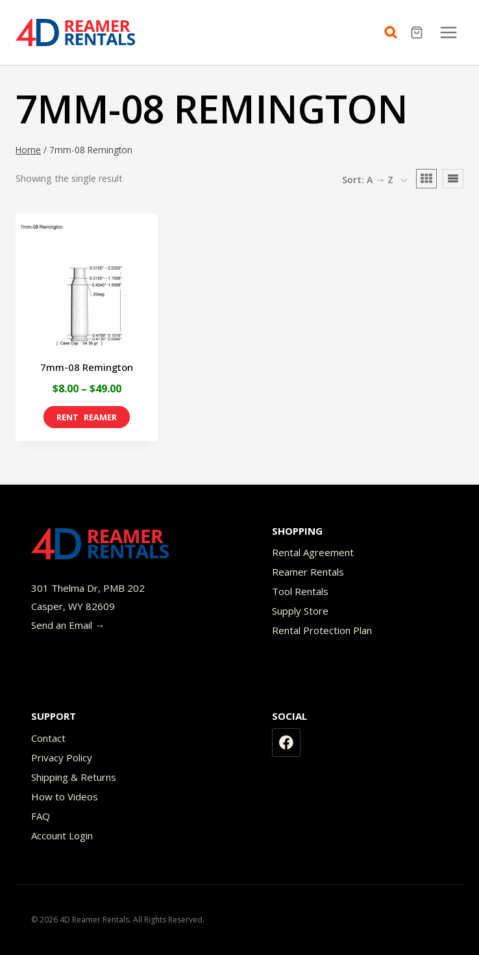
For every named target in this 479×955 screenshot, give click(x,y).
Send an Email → (67, 624)
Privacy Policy (61, 757)
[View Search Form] (394, 32)
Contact (48, 738)
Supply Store (300, 610)
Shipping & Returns (73, 776)
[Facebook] (286, 742)
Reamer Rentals (308, 571)
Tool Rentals (300, 591)
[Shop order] (374, 181)
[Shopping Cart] (418, 32)
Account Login (62, 835)
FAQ (40, 815)
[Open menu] (448, 32)
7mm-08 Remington (86, 367)
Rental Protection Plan (322, 630)
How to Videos (64, 796)
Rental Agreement (313, 552)
